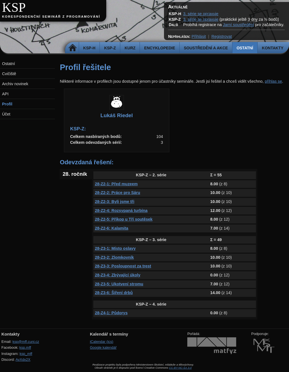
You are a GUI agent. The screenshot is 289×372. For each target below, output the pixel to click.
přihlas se (273, 81)
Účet (6, 114)
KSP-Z (110, 48)
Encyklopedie (159, 48)
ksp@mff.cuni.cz (26, 341)
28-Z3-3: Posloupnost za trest (123, 266)
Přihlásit (198, 36)
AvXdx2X (22, 359)
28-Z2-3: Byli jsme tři (114, 201)
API (5, 94)
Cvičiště (9, 73)
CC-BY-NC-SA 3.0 (180, 367)
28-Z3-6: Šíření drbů (114, 292)
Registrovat (221, 36)
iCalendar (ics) (102, 341)
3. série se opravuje (200, 13)
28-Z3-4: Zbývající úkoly (117, 275)
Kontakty (272, 48)
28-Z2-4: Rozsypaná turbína (121, 210)
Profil (7, 104)
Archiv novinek (15, 84)
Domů (73, 48)
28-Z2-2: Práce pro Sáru (117, 192)
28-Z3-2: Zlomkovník (114, 257)
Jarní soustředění (238, 24)
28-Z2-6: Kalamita (111, 228)
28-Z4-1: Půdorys (111, 313)
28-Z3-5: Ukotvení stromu (119, 284)
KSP (14, 7)
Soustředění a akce (206, 48)
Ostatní (245, 48)
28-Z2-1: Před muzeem (116, 184)
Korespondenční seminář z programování (51, 16)
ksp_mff (26, 354)
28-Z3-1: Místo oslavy (115, 248)
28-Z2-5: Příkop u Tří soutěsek (123, 219)
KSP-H (89, 48)
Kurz (129, 48)
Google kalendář (103, 347)
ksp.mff (25, 347)
